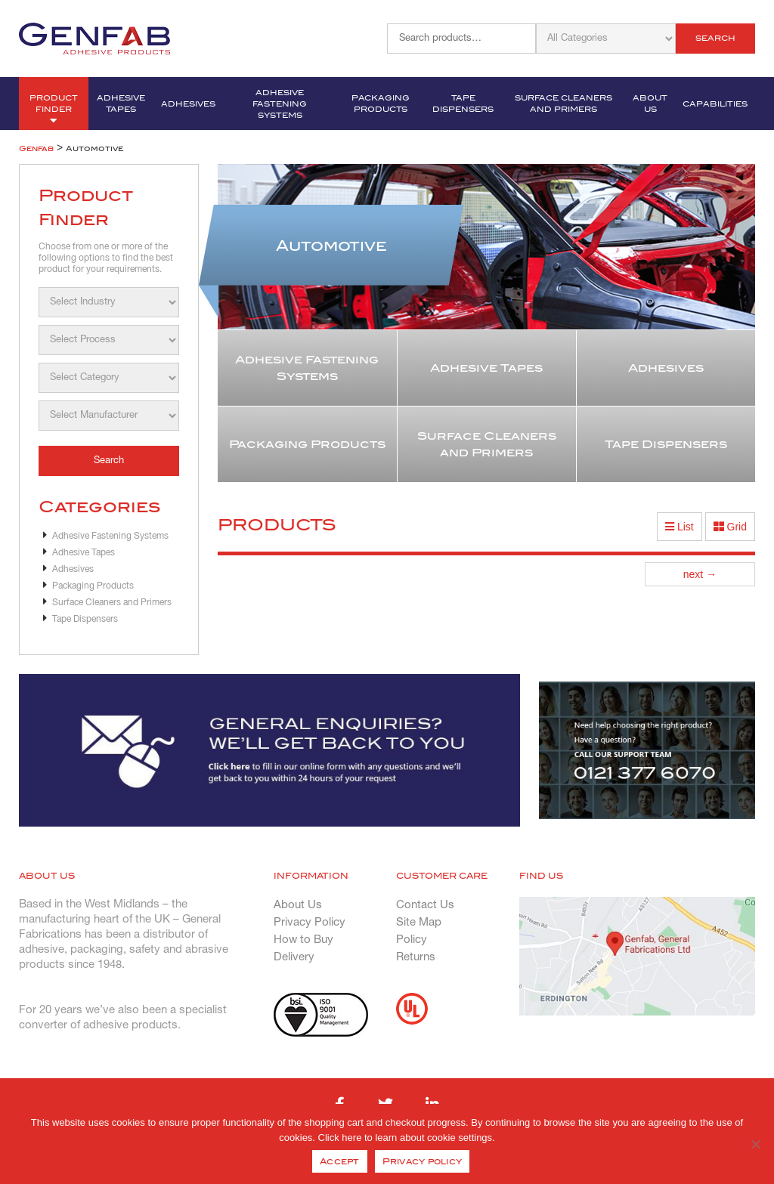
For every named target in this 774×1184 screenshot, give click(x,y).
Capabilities (715, 104)
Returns (415, 957)
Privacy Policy (309, 922)
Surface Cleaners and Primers (563, 103)
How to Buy (303, 940)
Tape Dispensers (463, 103)
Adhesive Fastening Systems (279, 103)
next (700, 574)
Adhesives (188, 104)
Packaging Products (380, 103)
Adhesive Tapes (121, 103)
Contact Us (425, 905)
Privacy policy (422, 1161)
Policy (411, 940)
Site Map (418, 922)
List (679, 527)
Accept (340, 1161)
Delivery (294, 957)
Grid (730, 527)
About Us (650, 103)
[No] (755, 1144)
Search (715, 38)
